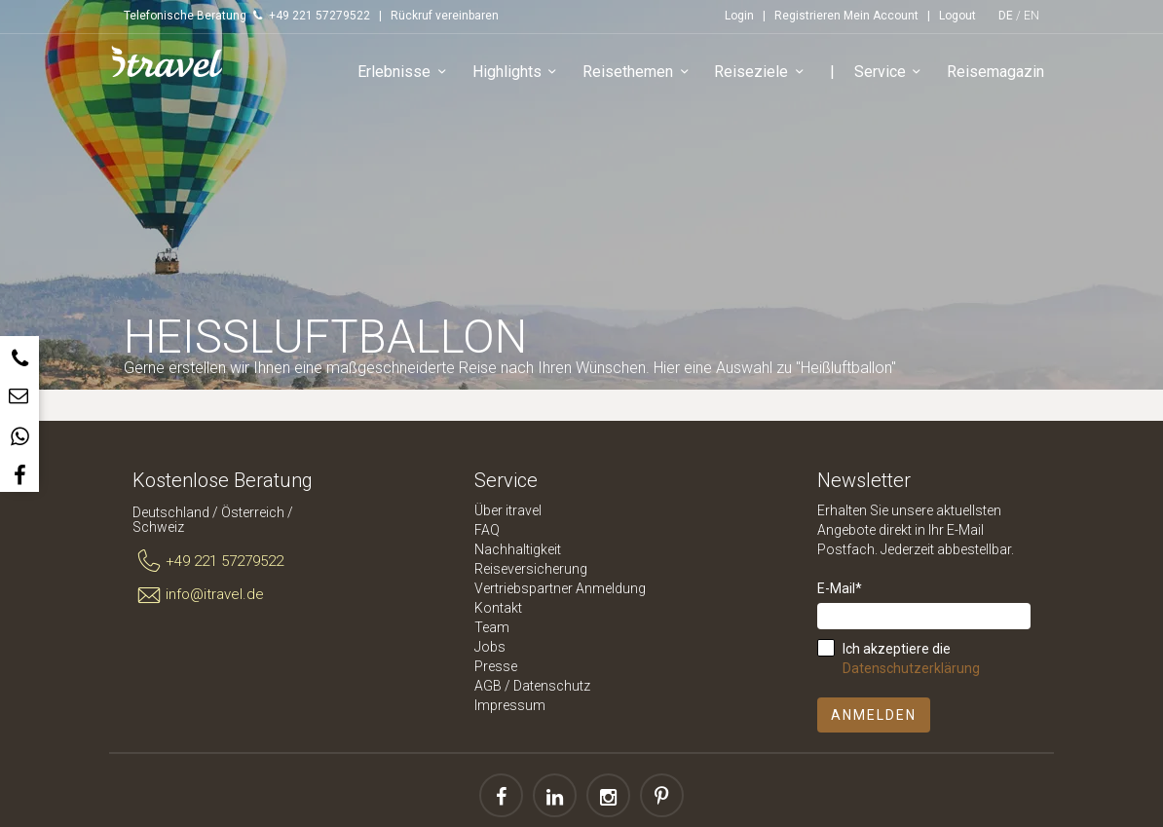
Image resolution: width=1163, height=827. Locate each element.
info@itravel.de (198, 595)
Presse (495, 666)
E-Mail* (839, 588)
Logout (957, 15)
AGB (488, 686)
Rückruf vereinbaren (445, 15)
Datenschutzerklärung (911, 668)
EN (1031, 15)
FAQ (487, 530)
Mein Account (881, 15)
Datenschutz (551, 686)
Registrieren (807, 15)
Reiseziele (761, 72)
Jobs (490, 647)
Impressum (509, 705)
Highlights (517, 72)
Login (739, 15)
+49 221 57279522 (207, 562)
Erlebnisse (404, 72)
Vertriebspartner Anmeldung (560, 588)
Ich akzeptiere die (911, 658)
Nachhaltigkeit (517, 549)
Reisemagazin (995, 71)
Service (890, 72)
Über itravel (508, 510)
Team (491, 627)
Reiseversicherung (530, 569)
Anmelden (874, 715)
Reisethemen (638, 72)
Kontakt (498, 608)
